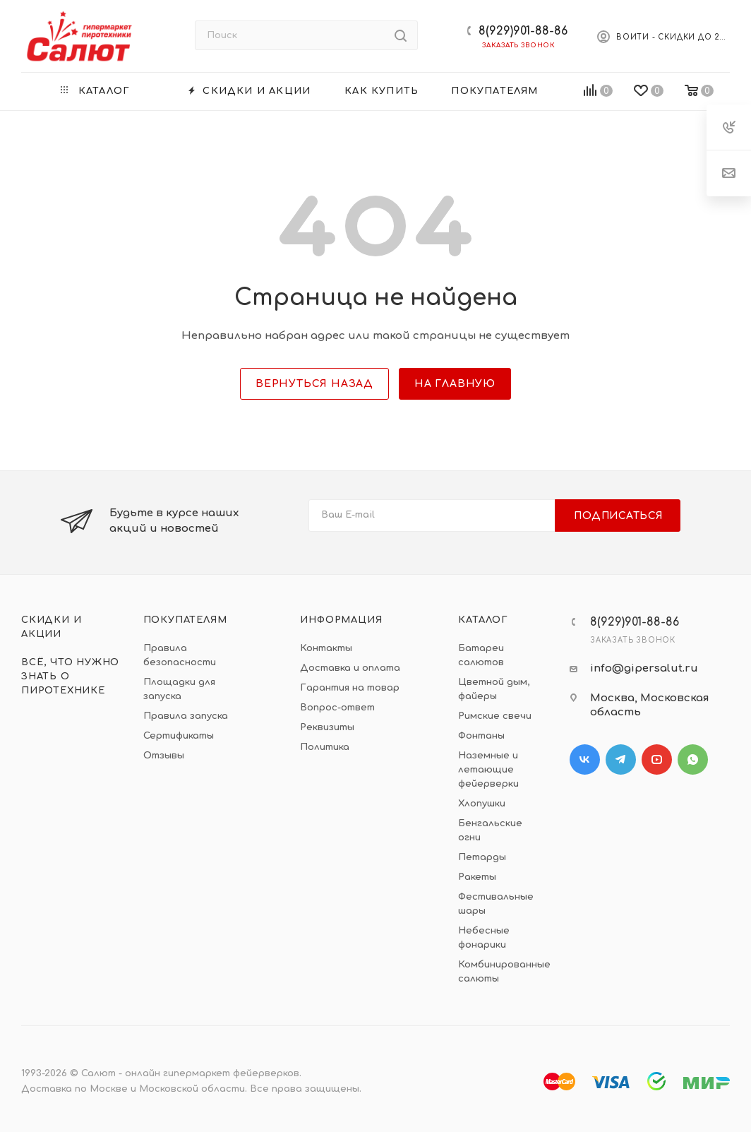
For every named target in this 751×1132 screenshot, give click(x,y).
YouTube (657, 759)
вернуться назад (314, 384)
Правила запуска (185, 716)
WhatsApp (693, 759)
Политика (324, 747)
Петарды (482, 857)
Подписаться (618, 516)
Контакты (326, 648)
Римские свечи (494, 716)
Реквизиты (327, 727)
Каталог (483, 620)
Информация (341, 620)
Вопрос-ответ (337, 708)
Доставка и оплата (350, 668)
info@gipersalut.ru (644, 668)
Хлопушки (481, 804)
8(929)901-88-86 (523, 31)
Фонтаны (481, 736)
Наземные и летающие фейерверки (488, 770)
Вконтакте (585, 759)
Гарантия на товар (349, 688)
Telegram (621, 759)
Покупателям (185, 620)
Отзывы (163, 756)
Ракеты (477, 877)
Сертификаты (178, 736)
